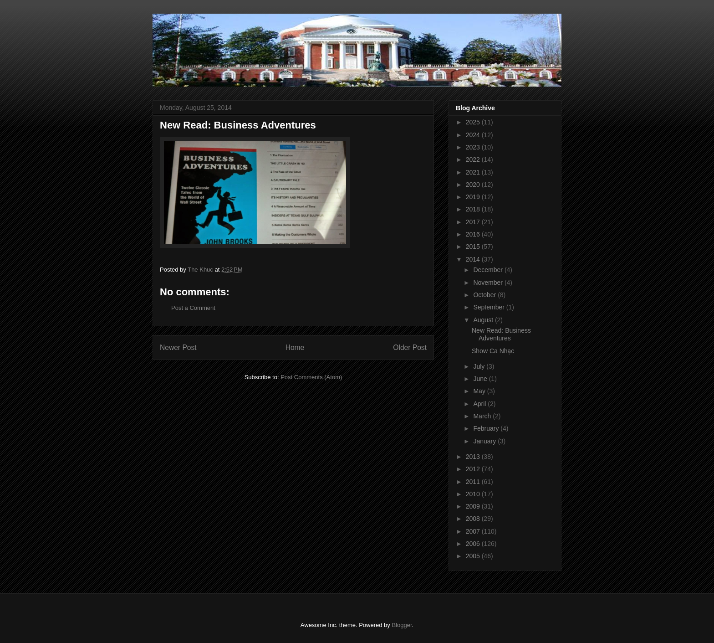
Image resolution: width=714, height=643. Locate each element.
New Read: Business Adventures (501, 334)
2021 (474, 172)
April (480, 403)
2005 (474, 556)
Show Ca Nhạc (493, 351)
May (480, 391)
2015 (474, 246)
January (485, 441)
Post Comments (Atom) (311, 377)
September (489, 307)
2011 (474, 481)
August (484, 320)
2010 (474, 494)
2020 (474, 184)
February (486, 428)
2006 (474, 543)
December (488, 269)
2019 (474, 197)
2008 (474, 518)
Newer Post (178, 347)
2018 (474, 209)
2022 (474, 159)
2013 (474, 456)
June (481, 378)
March (483, 416)
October (485, 294)
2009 (474, 506)
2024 (474, 135)
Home (295, 347)
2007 (474, 531)
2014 (474, 259)
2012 (474, 469)
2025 (474, 122)
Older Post (410, 347)
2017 (474, 222)
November (488, 282)
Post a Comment (193, 307)
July (479, 366)
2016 (474, 234)
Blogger (402, 625)
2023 (474, 147)
